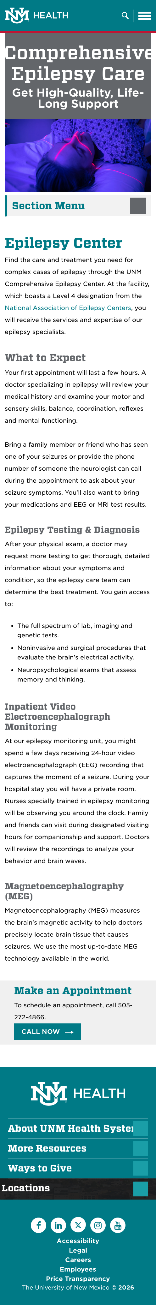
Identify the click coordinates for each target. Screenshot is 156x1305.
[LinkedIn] (58, 1225)
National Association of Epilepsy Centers (68, 308)
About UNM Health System (74, 1128)
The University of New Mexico (65, 1287)
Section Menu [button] (48, 206)
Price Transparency (78, 1279)
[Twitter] (78, 1224)
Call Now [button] (41, 1031)
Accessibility (78, 1241)
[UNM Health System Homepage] (78, 1076)
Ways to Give (40, 1168)
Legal (78, 1250)
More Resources (47, 1148)
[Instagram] (98, 1225)
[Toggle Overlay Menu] (125, 16)
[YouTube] (117, 1225)
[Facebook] (38, 1225)
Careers (78, 1260)
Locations (29, 1188)
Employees (78, 1269)
